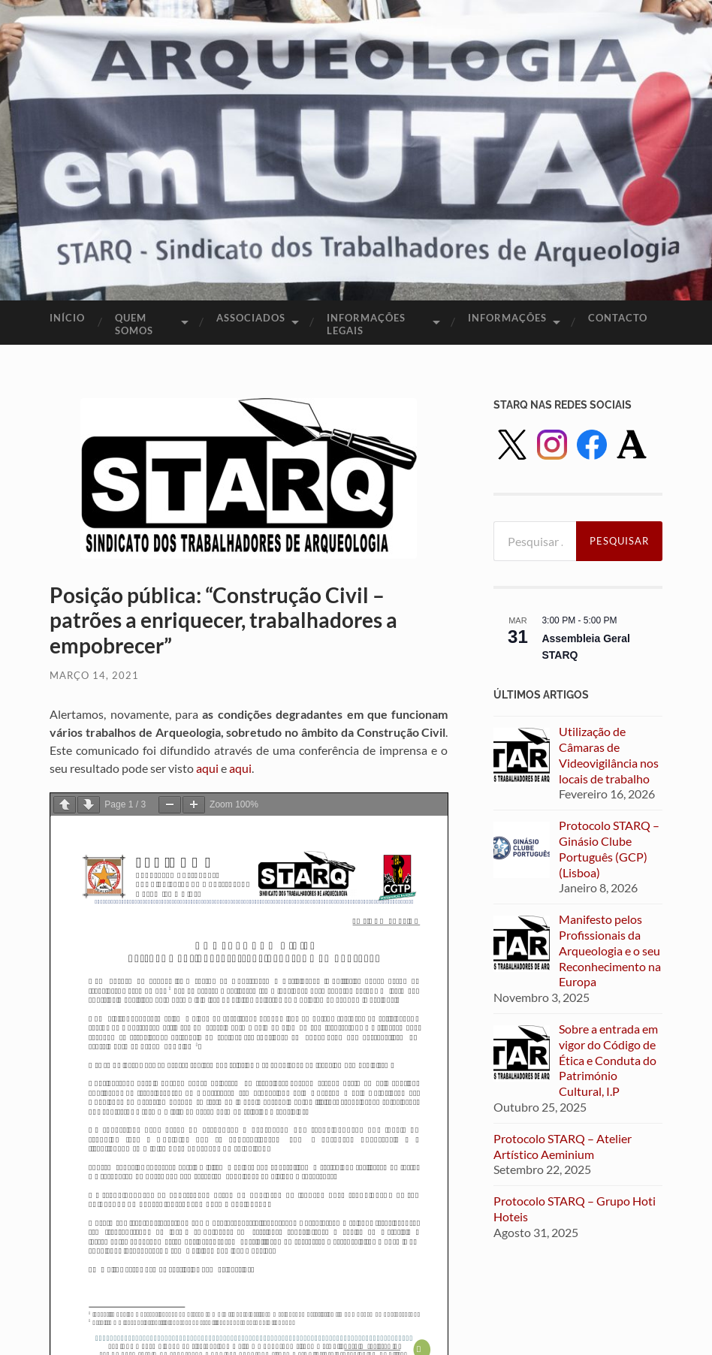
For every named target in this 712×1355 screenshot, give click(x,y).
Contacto (617, 318)
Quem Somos (134, 324)
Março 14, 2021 (94, 675)
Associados (250, 318)
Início (67, 318)
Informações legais (366, 324)
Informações (507, 318)
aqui (208, 768)
